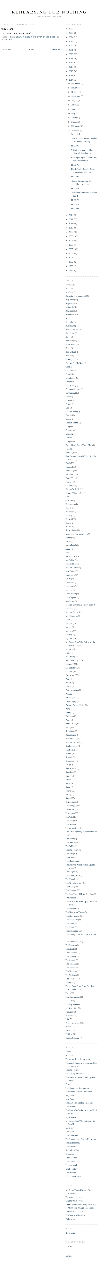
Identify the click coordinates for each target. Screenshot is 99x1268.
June (73, 109)
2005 (71, 249)
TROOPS (7, 29)
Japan (68, 549)
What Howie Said (73, 1023)
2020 (71, 54)
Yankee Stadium (72, 1038)
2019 (71, 58)
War (67, 1019)
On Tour (69, 671)
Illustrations (71, 530)
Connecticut (71, 393)
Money (68, 627)
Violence (69, 1015)
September (76, 96)
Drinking (69, 434)
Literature (70, 586)
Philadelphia (71, 697)
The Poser (70, 927)
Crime (68, 400)
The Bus (69, 853)
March (74, 122)
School (68, 753)
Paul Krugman (72, 690)
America (69, 311)
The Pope (70, 923)
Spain (68, 787)
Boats (68, 348)
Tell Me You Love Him (75, 1211)
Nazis (68, 653)
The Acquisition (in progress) (78, 1059)
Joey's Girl (75, 134)
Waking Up (70, 1219)
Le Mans (69, 582)
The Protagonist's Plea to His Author (81, 934)
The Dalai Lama (72, 861)
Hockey (69, 515)
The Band (70, 839)
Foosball (69, 467)
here (69, 1246)
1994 (71, 270)
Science (69, 757)
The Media (70, 908)
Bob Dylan (70, 352)
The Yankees (71, 979)
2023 (71, 41)
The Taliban (71, 964)
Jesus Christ (71, 556)
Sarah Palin (70, 750)
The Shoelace (71, 952)
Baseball (69, 341)
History (69, 511)
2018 (71, 63)
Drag (68, 426)
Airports (69, 303)
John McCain (71, 567)
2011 (71, 223)
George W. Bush (72, 489)
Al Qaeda (70, 307)
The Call (69, 857)
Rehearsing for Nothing (49, 12)
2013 (71, 215)
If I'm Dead (70, 1233)
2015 (71, 75)
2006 (71, 245)
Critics (68, 404)
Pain (67, 679)
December (76, 83)
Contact (69, 1256)
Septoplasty (70, 761)
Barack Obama (72, 329)
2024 (71, 37)
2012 (71, 219)
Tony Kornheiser (73, 997)
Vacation (69, 1012)
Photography (71, 701)
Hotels (68, 523)
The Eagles (70, 871)
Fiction (68, 452)
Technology (70, 805)
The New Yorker (73, 916)
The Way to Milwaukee (75, 1215)
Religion (69, 731)
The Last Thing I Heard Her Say (79, 894)
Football (69, 470)
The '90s (69, 824)
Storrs (68, 798)
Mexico (69, 608)
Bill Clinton (71, 344)
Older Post (56, 49)
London (69, 590)
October (75, 92)
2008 (71, 236)
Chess (68, 374)
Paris (68, 682)
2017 (71, 67)
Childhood (70, 378)
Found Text (70, 478)
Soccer (68, 779)
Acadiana (70, 292)
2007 (71, 240)
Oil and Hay (71, 668)
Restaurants (70, 738)
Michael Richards (73, 612)
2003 (71, 257)
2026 (71, 29)
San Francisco (71, 746)
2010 (71, 228)
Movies (69, 631)
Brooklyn (70, 359)
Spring (68, 794)
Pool (67, 720)
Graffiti (69, 500)
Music (68, 634)
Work (68, 1030)
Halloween (70, 504)
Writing (69, 1034)
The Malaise (71, 898)
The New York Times (75, 912)
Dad (67, 408)
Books (68, 355)
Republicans (71, 735)
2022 (71, 46)
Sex (67, 764)
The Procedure (72, 931)
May (73, 113)
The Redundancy (73, 941)
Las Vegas (70, 579)
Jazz (67, 552)
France (68, 482)
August (74, 100)
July (73, 105)
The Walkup (71, 975)
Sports (68, 791)
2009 (71, 232)
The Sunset (70, 960)
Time (68, 993)
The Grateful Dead (73, 883)
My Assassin (71, 638)
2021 (71, 50)
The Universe (71, 971)
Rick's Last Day (72, 742)
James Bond (71, 545)
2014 (71, 80)
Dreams (69, 430)
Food (68, 463)
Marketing (70, 601)
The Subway (16, 37)
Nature (68, 649)
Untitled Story (72, 1008)
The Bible (70, 846)
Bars (67, 337)
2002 (71, 262)
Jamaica (69, 541)
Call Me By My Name (75, 363)
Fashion (69, 449)
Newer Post (6, 49)
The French (70, 879)
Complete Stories (73, 389)
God (67, 497)
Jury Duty (70, 571)
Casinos (69, 367)
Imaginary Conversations (76, 534)
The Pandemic (72, 919)
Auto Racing (71, 326)
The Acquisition (72, 828)
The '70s (69, 820)
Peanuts (69, 694)
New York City (72, 660)
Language (70, 575)
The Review (71, 945)
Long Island (71, 593)
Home (31, 49)
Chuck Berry (71, 385)
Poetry (68, 712)
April (73, 117)
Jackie (68, 538)
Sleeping (69, 772)
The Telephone (72, 967)
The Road (70, 949)
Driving (69, 437)
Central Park (71, 370)
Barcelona (70, 333)
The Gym (70, 886)
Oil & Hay (70, 1128)
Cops (68, 396)
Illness (68, 526)
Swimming (70, 802)
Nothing (69, 664)
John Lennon (71, 564)
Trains (68, 1000)
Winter (68, 1026)
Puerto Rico (71, 723)
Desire (68, 419)
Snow (68, 776)
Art (67, 318)
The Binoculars (72, 850)
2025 (71, 33)
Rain (67, 727)
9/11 (67, 288)
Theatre (69, 982)
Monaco (69, 623)
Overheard (70, 675)
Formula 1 (70, 474)
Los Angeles (71, 597)
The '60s (69, 817)
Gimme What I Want (74, 493)
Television (70, 809)
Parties (68, 686)
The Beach (70, 842)
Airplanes (70, 300)
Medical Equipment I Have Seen (79, 605)
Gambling (70, 485)
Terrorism (70, 813)
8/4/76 (68, 285)
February (75, 126)
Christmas (70, 382)
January (74, 130)
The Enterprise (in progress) (77, 1088)
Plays (68, 709)
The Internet (71, 890)
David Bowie (71, 411)
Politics (69, 716)
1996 (71, 266)
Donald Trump (72, 423)
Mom (68, 620)
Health (68, 508)
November (76, 88)
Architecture (71, 314)
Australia (69, 322)
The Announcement (74, 1197)
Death (68, 415)
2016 (71, 71)
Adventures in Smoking (76, 296)
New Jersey (70, 656)
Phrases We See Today (75, 705)
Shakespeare (71, 768)
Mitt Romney (71, 616)
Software (69, 783)
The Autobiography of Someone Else (81, 831)
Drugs (68, 441)
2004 (71, 253)
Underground (71, 1004)
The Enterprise (72, 875)
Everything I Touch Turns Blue (79, 445)
